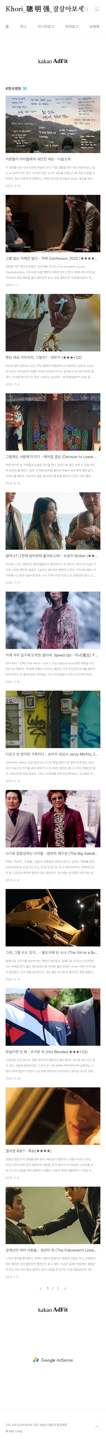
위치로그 (71, 26)
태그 (23, 26)
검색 (86, 9)
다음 (65, 1288)
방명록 (94, 26)
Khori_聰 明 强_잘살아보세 (45, 9)
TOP (96, 1427)
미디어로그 (46, 26)
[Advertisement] (53, 1359)
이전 (41, 1288)
